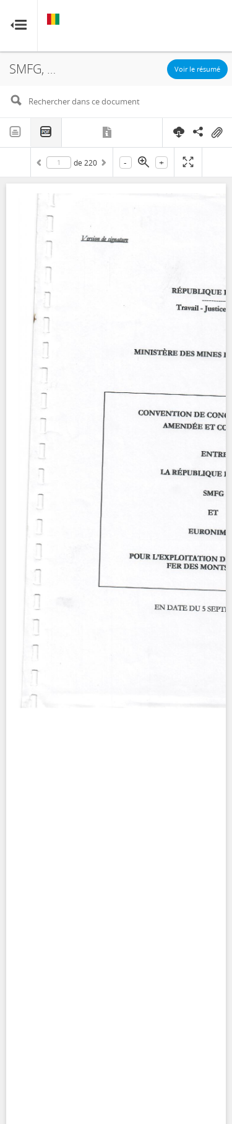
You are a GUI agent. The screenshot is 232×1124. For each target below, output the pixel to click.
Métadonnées (108, 132)
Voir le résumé (197, 69)
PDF (46, 132)
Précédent (40, 164)
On (216, 133)
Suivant (102, 164)
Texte (15, 132)
